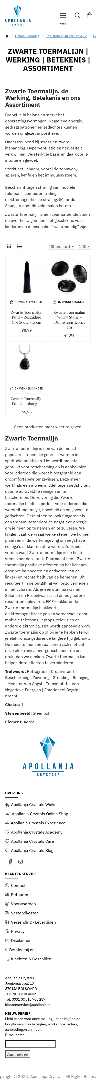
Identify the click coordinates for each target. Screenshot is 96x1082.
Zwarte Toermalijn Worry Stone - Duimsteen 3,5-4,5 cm (69, 320)
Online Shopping (27, 36)
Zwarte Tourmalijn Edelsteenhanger (26, 401)
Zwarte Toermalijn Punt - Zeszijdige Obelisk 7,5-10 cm (26, 317)
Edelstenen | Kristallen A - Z (66, 36)
